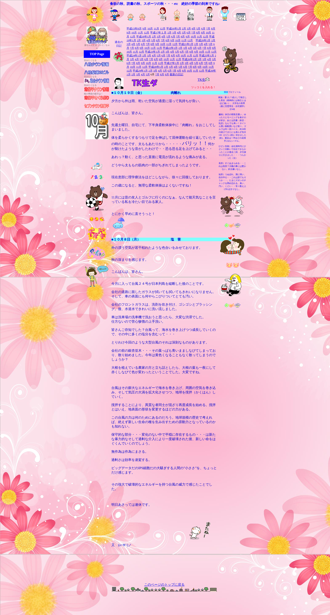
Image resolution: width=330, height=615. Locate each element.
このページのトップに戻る (164, 584)
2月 (184, 28)
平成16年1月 (173, 28)
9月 (128, 32)
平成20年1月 (203, 40)
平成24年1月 (134, 55)
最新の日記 (176, 74)
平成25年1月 (206, 55)
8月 (213, 28)
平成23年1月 (152, 51)
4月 (194, 28)
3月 (189, 28)
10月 (134, 32)
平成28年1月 (156, 66)
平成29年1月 (140, 70)
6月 (188, 32)
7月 (193, 32)
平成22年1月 (170, 47)
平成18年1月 (143, 36)
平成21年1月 (186, 44)
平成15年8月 (134, 28)
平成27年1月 (171, 63)
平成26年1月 (189, 59)
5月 (184, 32)
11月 (156, 28)
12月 (146, 32)
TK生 (201, 79)
